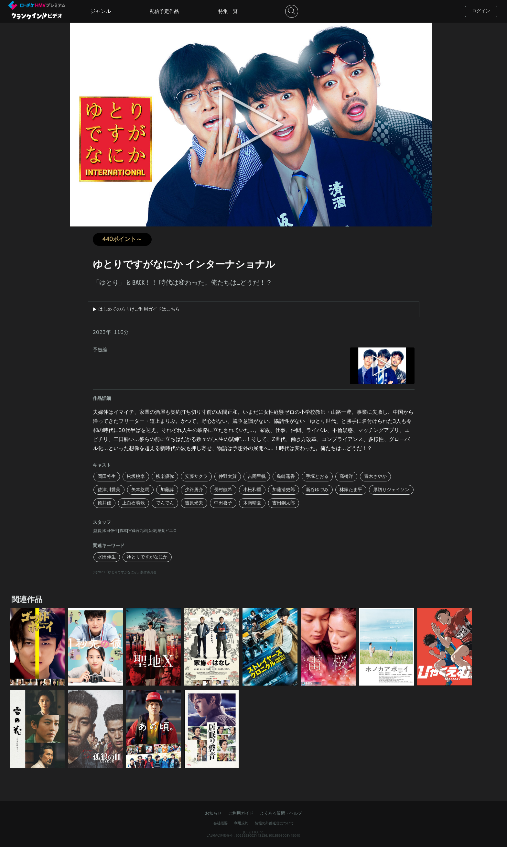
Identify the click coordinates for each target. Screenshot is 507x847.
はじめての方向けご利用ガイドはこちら (139, 309)
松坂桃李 (136, 476)
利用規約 (241, 823)
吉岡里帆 (257, 476)
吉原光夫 (194, 503)
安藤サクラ (196, 476)
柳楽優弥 (165, 476)
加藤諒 (167, 490)
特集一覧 (228, 11)
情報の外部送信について (274, 823)
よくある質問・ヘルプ (281, 813)
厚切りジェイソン (391, 490)
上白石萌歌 (133, 503)
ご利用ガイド (240, 813)
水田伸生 (107, 557)
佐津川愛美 (109, 490)
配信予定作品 (164, 11)
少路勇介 (194, 490)
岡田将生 (107, 476)
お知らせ (213, 813)
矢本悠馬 (140, 490)
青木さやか (375, 476)
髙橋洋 (346, 476)
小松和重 (252, 490)
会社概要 (220, 823)
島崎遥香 (286, 476)
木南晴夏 (252, 503)
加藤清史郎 (283, 490)
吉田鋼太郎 (283, 503)
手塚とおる (317, 476)
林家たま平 (351, 490)
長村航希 (223, 490)
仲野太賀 (228, 476)
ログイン (481, 11)
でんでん (165, 503)
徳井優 (104, 503)
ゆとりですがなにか (147, 557)
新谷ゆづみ (317, 490)
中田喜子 (223, 503)
